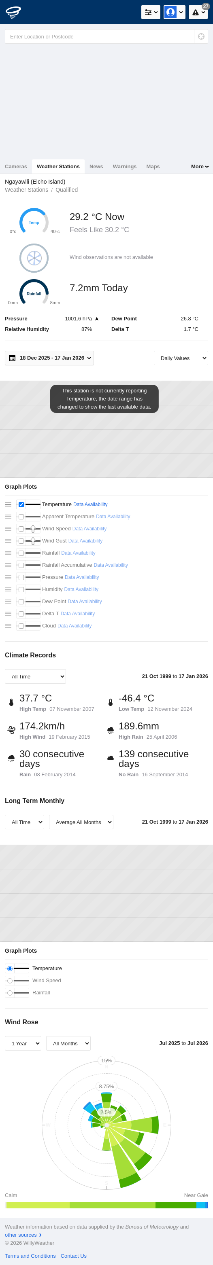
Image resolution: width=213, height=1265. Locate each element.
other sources (21, 1235)
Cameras (16, 166)
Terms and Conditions (30, 1256)
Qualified (66, 189)
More (197, 166)
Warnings (125, 166)
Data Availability (90, 504)
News (96, 166)
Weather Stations (58, 166)
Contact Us (74, 1256)
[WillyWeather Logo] (18, 12)
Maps (153, 166)
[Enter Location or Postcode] (106, 36)
